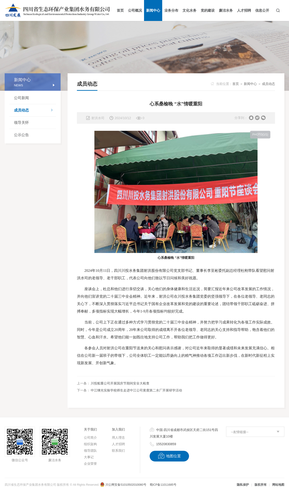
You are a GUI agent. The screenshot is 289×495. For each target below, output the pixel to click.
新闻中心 (250, 84)
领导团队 (90, 450)
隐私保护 (243, 484)
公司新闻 (21, 98)
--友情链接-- (239, 432)
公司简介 (90, 437)
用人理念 (118, 437)
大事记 (89, 457)
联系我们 (118, 450)
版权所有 (261, 484)
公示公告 (21, 135)
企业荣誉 (90, 463)
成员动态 (35, 110)
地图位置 (169, 455)
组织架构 (90, 444)
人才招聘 (118, 444)
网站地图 (278, 484)
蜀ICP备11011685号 (163, 484)
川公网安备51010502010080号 (123, 484)
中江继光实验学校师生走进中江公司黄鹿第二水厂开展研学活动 (136, 390)
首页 (235, 84)
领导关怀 (21, 123)
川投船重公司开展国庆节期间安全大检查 (120, 383)
